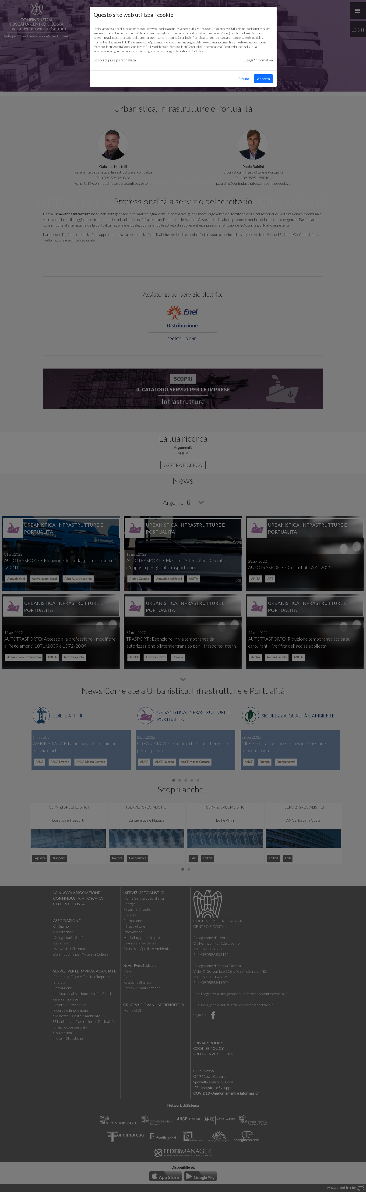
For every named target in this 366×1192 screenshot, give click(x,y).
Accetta (263, 78)
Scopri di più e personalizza (115, 60)
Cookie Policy (195, 51)
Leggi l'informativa (259, 60)
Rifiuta (243, 78)
